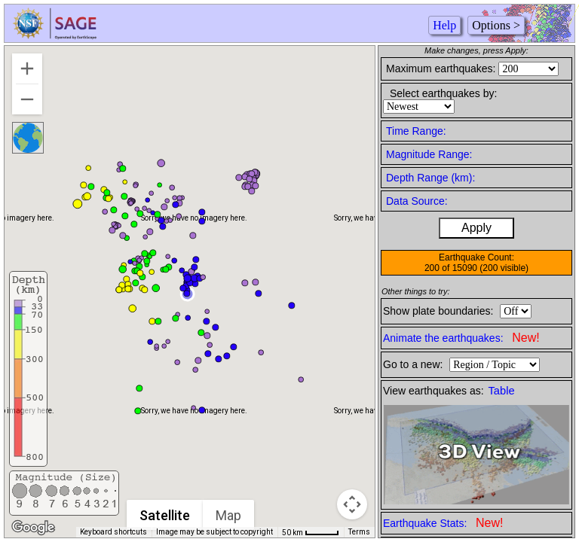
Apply (476, 227)
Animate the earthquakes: (461, 337)
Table (502, 391)
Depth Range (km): (430, 178)
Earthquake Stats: (443, 522)
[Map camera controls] (352, 504)
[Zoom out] (27, 99)
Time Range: (416, 131)
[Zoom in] (27, 68)
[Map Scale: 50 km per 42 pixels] (310, 532)
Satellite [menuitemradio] (164, 515)
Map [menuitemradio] (228, 515)
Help (444, 25)
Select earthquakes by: (443, 93)
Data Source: (417, 201)
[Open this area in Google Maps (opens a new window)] (33, 527)
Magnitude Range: (429, 154)
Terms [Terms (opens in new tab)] (359, 532)
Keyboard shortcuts (113, 532)
